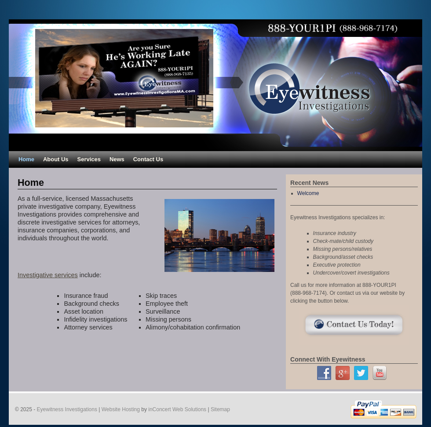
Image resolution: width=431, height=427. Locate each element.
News (117, 159)
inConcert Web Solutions (177, 409)
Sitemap (220, 409)
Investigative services (48, 275)
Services (89, 159)
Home (26, 159)
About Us (56, 159)
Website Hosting (121, 409)
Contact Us (148, 159)
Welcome (308, 193)
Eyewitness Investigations (67, 409)
